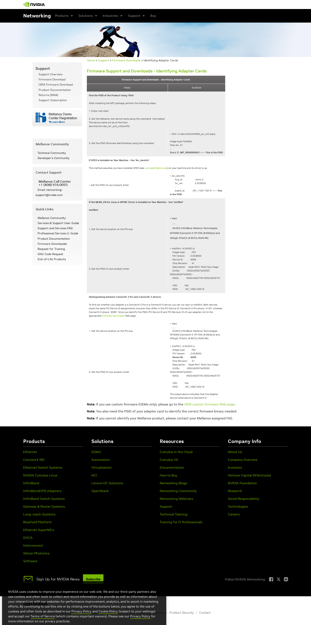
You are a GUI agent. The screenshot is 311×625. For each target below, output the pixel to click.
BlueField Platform (37, 522)
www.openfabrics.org (156, 168)
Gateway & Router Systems (44, 506)
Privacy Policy (81, 618)
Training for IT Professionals (181, 522)
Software (30, 561)
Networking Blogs (173, 483)
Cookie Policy (108, 618)
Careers (234, 514)
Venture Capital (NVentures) (249, 475)
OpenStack (100, 491)
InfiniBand (31, 483)
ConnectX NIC (34, 460)
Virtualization (101, 467)
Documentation (172, 467)
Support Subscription (53, 100)
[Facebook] (271, 579)
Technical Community (52, 153)
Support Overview (51, 74)
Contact (205, 613)
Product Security (181, 613)
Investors (235, 467)
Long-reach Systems (39, 514)
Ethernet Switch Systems (42, 467)
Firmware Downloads (126, 60)
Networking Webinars (176, 499)
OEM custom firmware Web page (209, 404)
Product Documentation (55, 90)
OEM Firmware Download (56, 84)
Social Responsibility (243, 499)
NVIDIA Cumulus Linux (40, 475)
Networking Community (178, 491)
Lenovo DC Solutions (107, 483)
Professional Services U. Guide (58, 233)
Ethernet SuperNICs (38, 530)
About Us (235, 452)
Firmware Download (52, 79)
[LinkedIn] (286, 579)
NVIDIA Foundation (242, 483)
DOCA (28, 538)
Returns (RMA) (48, 95)
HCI (94, 475)
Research (235, 491)
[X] (279, 579)
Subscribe (93, 579)
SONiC (96, 452)
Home (91, 60)
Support (103, 60)
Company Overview (242, 460)
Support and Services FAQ (55, 228)
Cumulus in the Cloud (176, 452)
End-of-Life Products (52, 259)
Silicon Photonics (36, 553)
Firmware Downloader (52, 244)
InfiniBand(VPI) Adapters (42, 491)
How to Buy (168, 475)
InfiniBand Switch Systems (44, 499)
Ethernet (30, 452)
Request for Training (51, 249)
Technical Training (173, 514)
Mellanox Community (52, 218)
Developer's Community (53, 158)
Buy (153, 16)
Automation (100, 460)
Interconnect (33, 545)
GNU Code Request (50, 254)
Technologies (238, 506)
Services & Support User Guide (58, 223)
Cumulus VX (169, 460)
